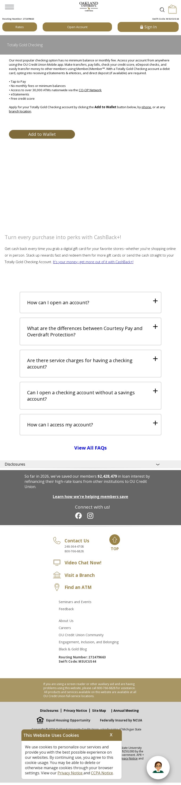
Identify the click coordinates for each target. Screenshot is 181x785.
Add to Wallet (42, 134)
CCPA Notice (102, 773)
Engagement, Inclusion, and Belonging (89, 644)
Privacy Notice (75, 713)
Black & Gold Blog (73, 651)
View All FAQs (90, 450)
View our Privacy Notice (122, 761)
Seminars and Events (75, 604)
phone (146, 107)
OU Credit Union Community (81, 637)
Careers (65, 630)
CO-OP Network (90, 90)
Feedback (66, 611)
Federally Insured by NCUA (121, 723)
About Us (66, 623)
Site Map (99, 713)
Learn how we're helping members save (90, 499)
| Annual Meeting (125, 713)
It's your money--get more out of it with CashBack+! (93, 261)
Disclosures (49, 713)
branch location (20, 111)
